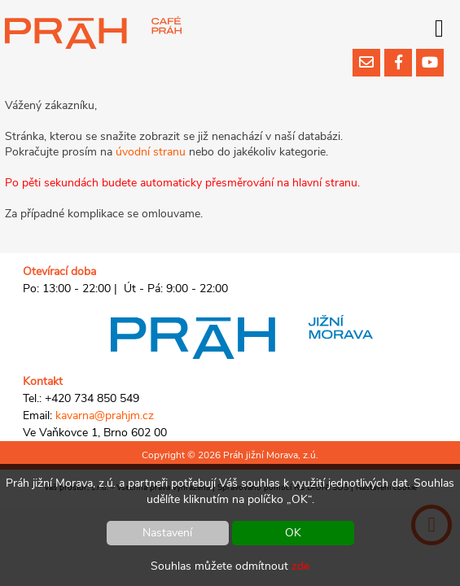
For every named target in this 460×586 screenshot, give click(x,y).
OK (293, 532)
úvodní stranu (151, 152)
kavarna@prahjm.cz (104, 415)
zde (300, 566)
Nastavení (167, 532)
